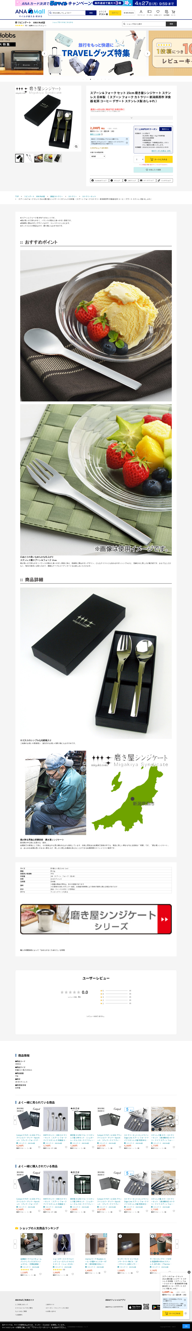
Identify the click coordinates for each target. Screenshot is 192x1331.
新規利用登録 (129, 13)
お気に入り (158, 15)
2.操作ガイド (50, 1304)
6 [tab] (101, 79)
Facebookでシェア (101, 180)
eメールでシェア (149, 180)
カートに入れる (174, 1313)
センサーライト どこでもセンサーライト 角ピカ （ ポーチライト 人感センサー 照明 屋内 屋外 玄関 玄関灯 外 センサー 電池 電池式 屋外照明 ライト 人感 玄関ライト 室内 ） (128, 1261)
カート (173, 15)
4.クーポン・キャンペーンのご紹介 (57, 1308)
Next (147, 53)
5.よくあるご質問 (21, 1311)
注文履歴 (166, 15)
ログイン (115, 13)
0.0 (85, 992)
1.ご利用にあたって (21, 1304)
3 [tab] (90, 79)
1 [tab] (83, 79)
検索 (91, 13)
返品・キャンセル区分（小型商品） (63, 889)
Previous (45, 53)
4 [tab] (94, 79)
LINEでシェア (132, 180)
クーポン (149, 15)
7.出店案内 (18, 1315)
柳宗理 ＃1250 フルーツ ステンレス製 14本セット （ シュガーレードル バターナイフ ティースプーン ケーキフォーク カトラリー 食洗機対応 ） (82, 1138)
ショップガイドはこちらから (62, 22)
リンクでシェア (166, 180)
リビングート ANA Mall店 (31, 22)
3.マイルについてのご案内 (24, 1308)
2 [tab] (87, 79)
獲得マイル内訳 (95, 134)
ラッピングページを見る (59, 892)
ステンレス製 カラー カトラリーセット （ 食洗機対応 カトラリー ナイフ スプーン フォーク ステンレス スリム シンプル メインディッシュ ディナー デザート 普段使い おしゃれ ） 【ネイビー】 (163, 1138)
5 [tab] (98, 79)
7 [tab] (105, 79)
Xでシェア (117, 180)
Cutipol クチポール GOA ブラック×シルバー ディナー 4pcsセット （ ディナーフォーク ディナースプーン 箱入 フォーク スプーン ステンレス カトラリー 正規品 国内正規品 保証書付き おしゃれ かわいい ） (28, 1138)
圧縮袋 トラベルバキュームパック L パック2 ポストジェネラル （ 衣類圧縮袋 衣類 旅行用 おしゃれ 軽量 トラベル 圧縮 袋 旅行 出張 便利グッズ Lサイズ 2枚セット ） (31, 1261)
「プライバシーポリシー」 (41, 1327)
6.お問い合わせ (51, 1311)
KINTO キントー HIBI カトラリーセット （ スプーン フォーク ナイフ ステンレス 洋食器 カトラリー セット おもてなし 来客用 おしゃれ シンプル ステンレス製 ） (55, 1138)
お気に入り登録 (155, 169)
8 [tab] (109, 79)
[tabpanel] (96, 53)
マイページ (141, 15)
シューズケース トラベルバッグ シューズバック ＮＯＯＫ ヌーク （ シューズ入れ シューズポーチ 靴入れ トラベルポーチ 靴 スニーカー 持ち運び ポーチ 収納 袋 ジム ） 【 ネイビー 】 (63, 1261)
